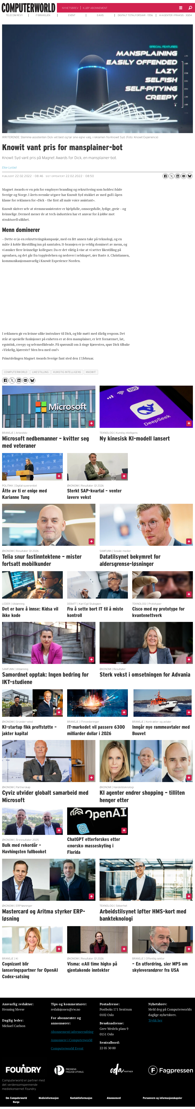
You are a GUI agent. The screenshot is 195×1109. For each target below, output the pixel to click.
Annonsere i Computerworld (71, 1040)
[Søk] (190, 7)
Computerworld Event (67, 1048)
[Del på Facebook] (165, 176)
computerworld (16, 372)
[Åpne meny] (180, 8)
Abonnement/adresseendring (72, 1031)
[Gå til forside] (28, 7)
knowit (91, 372)
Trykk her (155, 1020)
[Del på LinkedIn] (177, 176)
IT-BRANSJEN (43, 15)
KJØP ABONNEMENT (95, 7)
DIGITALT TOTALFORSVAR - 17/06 (135, 15)
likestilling (40, 372)
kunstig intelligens (67, 372)
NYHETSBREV (70, 7)
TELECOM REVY (14, 15)
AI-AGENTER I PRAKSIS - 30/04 (175, 15)
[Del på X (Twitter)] (171, 176)
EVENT (71, 15)
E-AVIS (100, 15)
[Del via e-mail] (183, 176)
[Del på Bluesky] (190, 176)
